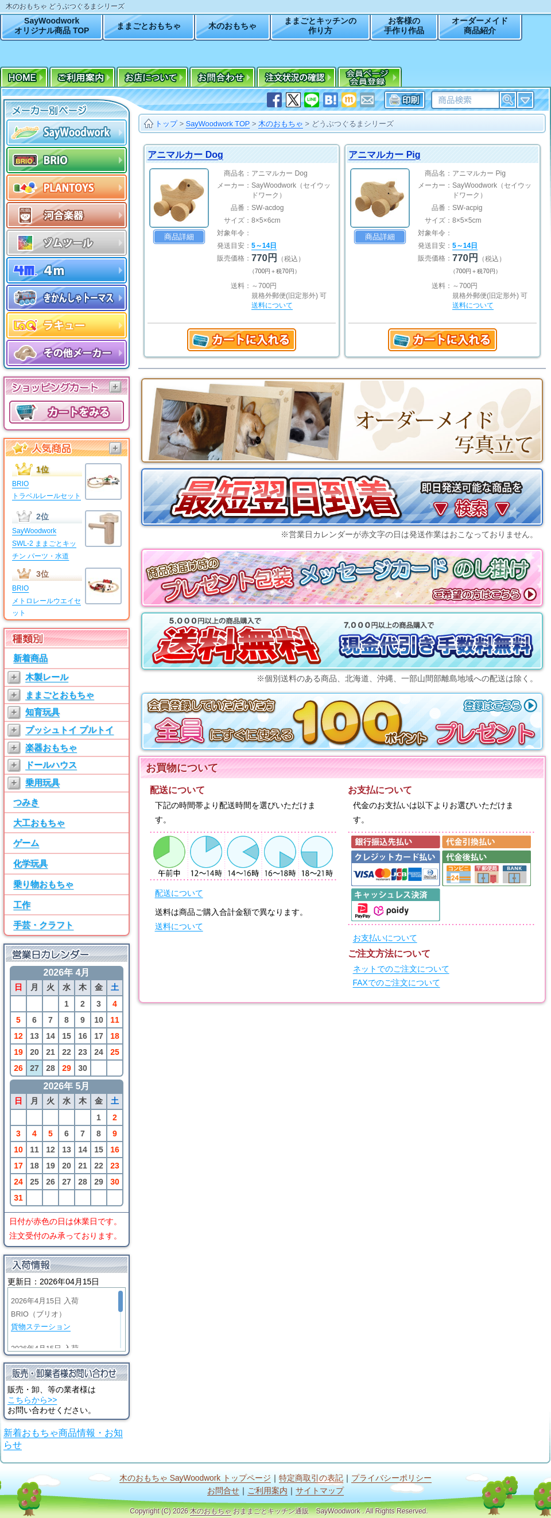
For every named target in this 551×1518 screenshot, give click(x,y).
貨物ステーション (41, 1327)
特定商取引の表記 (311, 1478)
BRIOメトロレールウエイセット (46, 600)
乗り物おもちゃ (43, 884)
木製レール (46, 677)
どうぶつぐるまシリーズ (353, 123)
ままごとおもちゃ (149, 25)
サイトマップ (320, 1490)
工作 (21, 905)
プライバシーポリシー (391, 1478)
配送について (179, 893)
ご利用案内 (267, 1490)
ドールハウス (51, 765)
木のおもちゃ (232, 25)
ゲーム (26, 843)
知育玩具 (42, 712)
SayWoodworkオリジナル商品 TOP (51, 25)
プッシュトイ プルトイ (69, 730)
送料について (179, 926)
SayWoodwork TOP (218, 123)
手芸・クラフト (43, 925)
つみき (26, 802)
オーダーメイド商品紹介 (480, 25)
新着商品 (30, 658)
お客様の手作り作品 (404, 25)
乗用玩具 (42, 782)
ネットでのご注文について (401, 969)
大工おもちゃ (39, 823)
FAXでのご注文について (396, 983)
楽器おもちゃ (51, 747)
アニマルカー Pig (384, 155)
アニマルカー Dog (185, 155)
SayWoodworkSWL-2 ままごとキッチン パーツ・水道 (44, 543)
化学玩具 (30, 863)
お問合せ (223, 1490)
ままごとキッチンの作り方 (320, 25)
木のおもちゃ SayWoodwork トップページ (195, 1478)
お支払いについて (385, 938)
